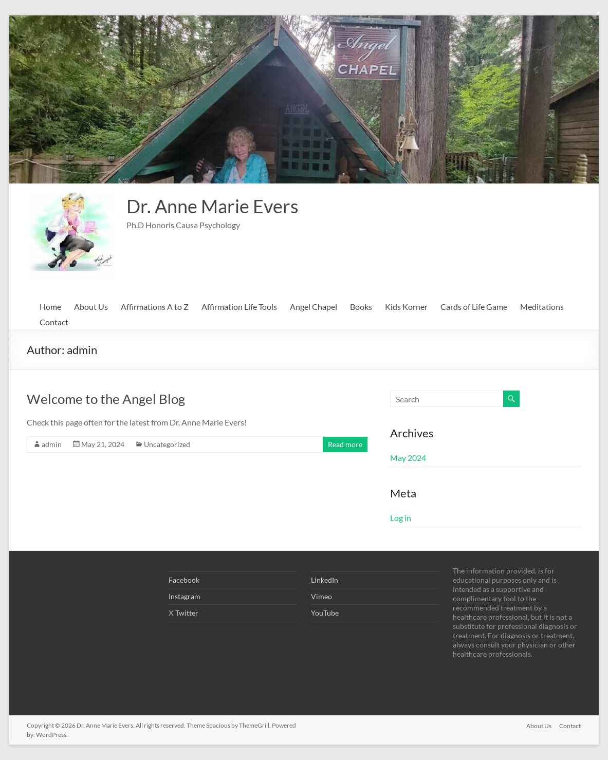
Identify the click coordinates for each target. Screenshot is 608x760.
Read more (345, 444)
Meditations (542, 306)
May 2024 (408, 457)
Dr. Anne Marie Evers (212, 206)
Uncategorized (167, 444)
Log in (400, 518)
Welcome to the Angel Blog (106, 399)
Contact (54, 322)
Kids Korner (406, 306)
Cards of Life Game (473, 306)
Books (361, 306)
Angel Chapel (313, 306)
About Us (91, 306)
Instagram (184, 596)
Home (50, 306)
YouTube (325, 612)
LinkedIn (324, 580)
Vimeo (321, 596)
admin (52, 444)
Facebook (184, 580)
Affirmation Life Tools (239, 306)
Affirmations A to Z (155, 306)
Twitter (186, 612)
